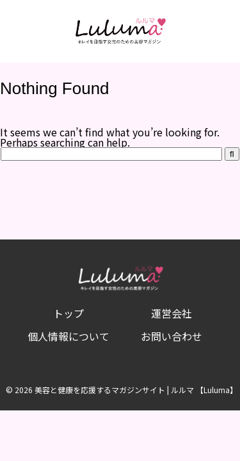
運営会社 (171, 313)
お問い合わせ (171, 336)
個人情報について (68, 336)
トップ (68, 313)
